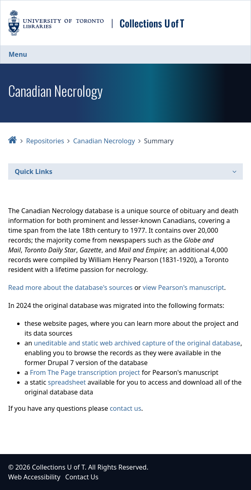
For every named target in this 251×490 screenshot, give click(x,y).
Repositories (45, 140)
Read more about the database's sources (70, 287)
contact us (125, 408)
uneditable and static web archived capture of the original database (137, 343)
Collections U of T (58, 467)
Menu (18, 54)
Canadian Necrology (104, 140)
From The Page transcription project (85, 372)
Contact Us (81, 476)
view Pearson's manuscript (183, 287)
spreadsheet (67, 382)
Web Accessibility (34, 476)
